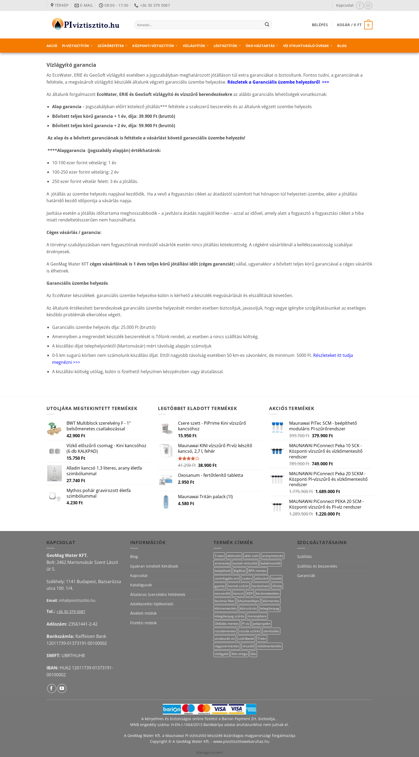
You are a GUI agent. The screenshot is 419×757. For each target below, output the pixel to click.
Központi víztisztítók (155, 45)
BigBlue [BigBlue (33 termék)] (239, 570)
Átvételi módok (143, 613)
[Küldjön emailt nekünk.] (368, 5)
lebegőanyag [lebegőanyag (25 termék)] (269, 608)
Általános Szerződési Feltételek (157, 594)
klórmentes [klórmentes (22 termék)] (271, 601)
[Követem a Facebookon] (360, 5)
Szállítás (304, 556)
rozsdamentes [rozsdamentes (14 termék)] (225, 631)
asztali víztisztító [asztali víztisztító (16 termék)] (245, 563)
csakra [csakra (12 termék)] (247, 578)
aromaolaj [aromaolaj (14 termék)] (222, 563)
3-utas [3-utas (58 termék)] (219, 555)
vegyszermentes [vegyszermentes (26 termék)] (227, 646)
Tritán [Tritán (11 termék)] (261, 638)
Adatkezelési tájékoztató (151, 603)
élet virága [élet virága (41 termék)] (239, 653)
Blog (342, 45)
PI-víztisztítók (77, 45)
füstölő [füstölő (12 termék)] (276, 578)
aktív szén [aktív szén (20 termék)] (251, 555)
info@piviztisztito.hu (77, 600)
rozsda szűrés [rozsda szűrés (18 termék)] (249, 631)
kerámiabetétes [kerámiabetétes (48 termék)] (268, 593)
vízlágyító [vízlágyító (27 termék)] (221, 653)
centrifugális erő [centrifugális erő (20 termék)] (227, 578)
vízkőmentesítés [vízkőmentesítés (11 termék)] (269, 646)
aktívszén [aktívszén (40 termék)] (234, 555)
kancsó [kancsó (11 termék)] (238, 593)
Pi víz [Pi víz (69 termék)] (246, 623)
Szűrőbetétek (112, 45)
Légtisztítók (227, 45)
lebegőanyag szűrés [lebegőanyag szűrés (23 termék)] (230, 616)
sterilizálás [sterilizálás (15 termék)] (271, 631)
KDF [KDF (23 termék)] (250, 593)
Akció (51, 45)
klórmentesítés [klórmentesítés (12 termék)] (226, 608)
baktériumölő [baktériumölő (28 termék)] (270, 563)
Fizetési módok (143, 622)
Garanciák (306, 575)
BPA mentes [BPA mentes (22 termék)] (258, 570)
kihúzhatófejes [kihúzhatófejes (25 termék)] (248, 601)
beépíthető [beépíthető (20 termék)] (223, 570)
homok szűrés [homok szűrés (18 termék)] (238, 586)
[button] (320, 24)
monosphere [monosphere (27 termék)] (257, 616)
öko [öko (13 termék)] (253, 653)
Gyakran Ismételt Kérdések (154, 566)
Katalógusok (141, 584)
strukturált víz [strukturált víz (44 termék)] (225, 638)
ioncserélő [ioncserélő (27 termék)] (222, 593)
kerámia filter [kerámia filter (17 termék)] (225, 601)
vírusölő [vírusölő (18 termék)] (248, 646)
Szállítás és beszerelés (317, 566)
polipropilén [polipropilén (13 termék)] (261, 623)
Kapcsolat (345, 5)
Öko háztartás (262, 45)
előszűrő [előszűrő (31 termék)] (261, 578)
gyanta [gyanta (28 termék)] (220, 586)
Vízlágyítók (196, 45)
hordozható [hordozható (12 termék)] (260, 586)
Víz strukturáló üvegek (307, 45)
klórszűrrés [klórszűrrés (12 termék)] (248, 608)
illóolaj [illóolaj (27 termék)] (277, 586)
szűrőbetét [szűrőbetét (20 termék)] (246, 638)
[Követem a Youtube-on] (62, 688)
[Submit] (266, 24)
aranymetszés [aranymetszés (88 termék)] (272, 555)
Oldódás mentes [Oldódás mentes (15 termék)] (227, 623)
